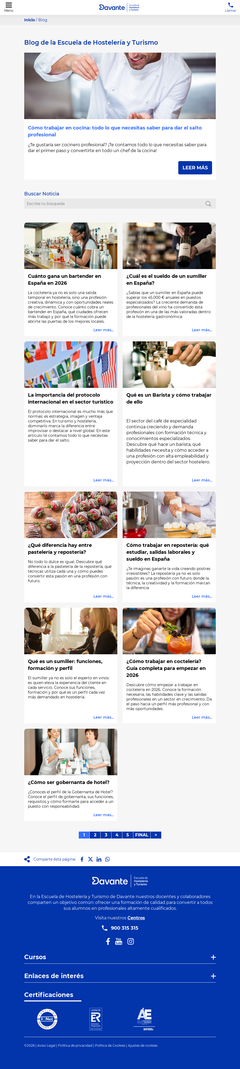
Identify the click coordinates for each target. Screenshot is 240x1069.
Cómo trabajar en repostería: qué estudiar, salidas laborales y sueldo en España (167, 552)
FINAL (141, 834)
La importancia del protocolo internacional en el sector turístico (70, 398)
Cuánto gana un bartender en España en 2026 (64, 279)
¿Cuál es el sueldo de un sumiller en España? (166, 279)
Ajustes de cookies (143, 1045)
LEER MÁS (195, 168)
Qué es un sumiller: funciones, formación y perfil (65, 665)
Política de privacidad (75, 1045)
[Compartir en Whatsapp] (107, 859)
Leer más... (103, 330)
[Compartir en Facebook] (82, 859)
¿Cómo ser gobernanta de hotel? (69, 782)
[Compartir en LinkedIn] (99, 859)
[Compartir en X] (90, 859)
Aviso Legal (46, 1045)
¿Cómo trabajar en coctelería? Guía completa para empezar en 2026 (166, 668)
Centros (136, 917)
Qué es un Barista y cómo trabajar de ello (169, 398)
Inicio (29, 20)
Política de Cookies (110, 1045)
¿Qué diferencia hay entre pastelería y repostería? (60, 548)
